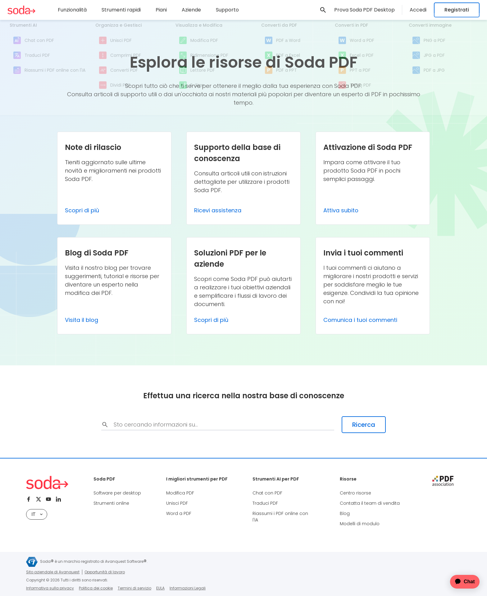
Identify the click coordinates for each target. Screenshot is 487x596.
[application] (461, 581)
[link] (323, 10)
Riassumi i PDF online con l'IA (280, 516)
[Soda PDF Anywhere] (21, 10)
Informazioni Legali (188, 588)
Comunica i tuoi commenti (360, 320)
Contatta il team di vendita (370, 503)
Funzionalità (72, 9)
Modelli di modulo (360, 524)
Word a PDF (178, 513)
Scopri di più (82, 210)
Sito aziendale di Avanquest (53, 572)
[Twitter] (38, 499)
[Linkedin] (58, 499)
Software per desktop (117, 493)
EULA (160, 588)
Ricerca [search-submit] (363, 424)
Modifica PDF (180, 493)
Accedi (418, 9)
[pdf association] (442, 481)
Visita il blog (81, 320)
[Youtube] (48, 499)
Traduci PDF (265, 503)
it (37, 514)
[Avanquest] (32, 562)
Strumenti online (111, 503)
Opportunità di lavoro (104, 572)
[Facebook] (28, 499)
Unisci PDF (177, 503)
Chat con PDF (267, 493)
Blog (345, 513)
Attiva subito (340, 210)
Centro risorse (355, 493)
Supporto (227, 9)
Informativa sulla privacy (50, 588)
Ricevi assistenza (217, 210)
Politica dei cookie (96, 588)
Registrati (456, 9)
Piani (161, 9)
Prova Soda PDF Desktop (364, 9)
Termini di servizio (134, 588)
